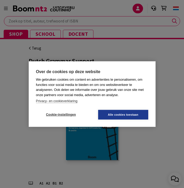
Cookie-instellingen (61, 114)
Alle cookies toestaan (123, 114)
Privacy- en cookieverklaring (57, 101)
